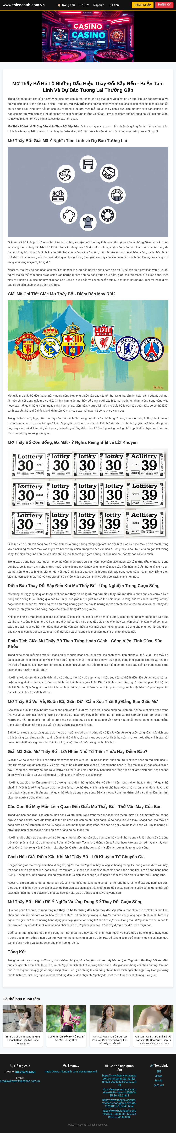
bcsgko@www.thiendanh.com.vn (20, 1081)
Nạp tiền (98, 5)
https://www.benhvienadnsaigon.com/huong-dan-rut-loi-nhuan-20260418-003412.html (119, 1080)
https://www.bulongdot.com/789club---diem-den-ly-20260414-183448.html (119, 1113)
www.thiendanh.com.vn (24, 5)
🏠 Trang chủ (66, 5)
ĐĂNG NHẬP (142, 5)
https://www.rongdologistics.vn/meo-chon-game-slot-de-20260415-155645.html (119, 1103)
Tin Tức (84, 5)
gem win (159, 1085)
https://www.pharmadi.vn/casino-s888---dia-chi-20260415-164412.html (119, 1092)
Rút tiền (114, 5)
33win (158, 1076)
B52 (158, 1071)
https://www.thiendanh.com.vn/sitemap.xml (71, 1071)
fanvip (159, 1080)
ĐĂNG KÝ (164, 4)
